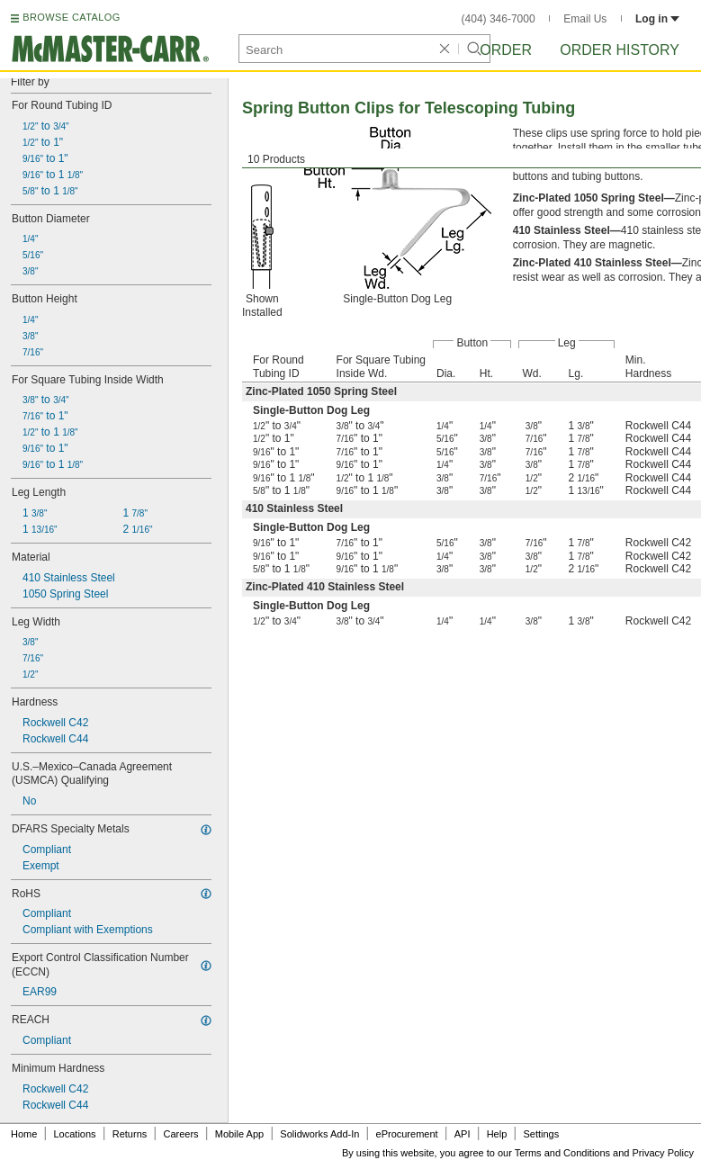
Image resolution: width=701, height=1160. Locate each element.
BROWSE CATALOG (71, 17)
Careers (180, 1134)
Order (506, 50)
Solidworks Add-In (319, 1134)
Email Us (585, 19)
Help (497, 1134)
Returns (130, 1134)
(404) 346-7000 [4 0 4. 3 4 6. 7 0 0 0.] (498, 19)
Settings (541, 1134)
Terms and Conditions (562, 1152)
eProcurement (407, 1134)
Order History (619, 50)
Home (24, 1134)
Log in (657, 19)
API (462, 1134)
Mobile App (239, 1134)
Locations (75, 1134)
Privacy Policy (663, 1152)
